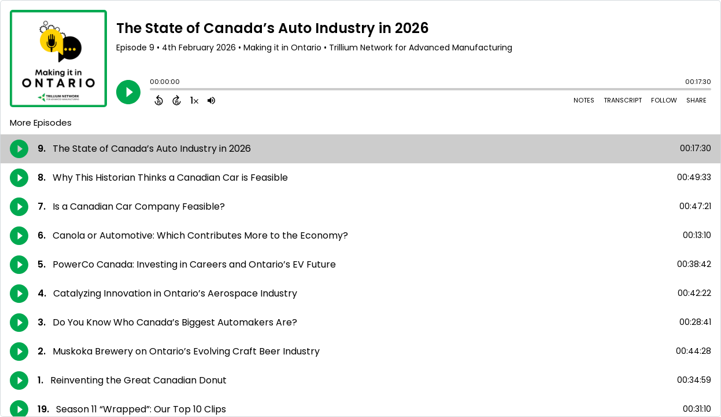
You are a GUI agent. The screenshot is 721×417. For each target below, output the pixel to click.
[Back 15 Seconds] (159, 100)
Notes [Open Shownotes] (584, 100)
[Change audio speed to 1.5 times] (194, 100)
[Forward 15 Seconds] (177, 100)
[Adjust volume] (211, 100)
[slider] (153, 90)
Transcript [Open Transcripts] (623, 100)
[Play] (128, 92)
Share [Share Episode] (696, 100)
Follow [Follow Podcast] (664, 100)
